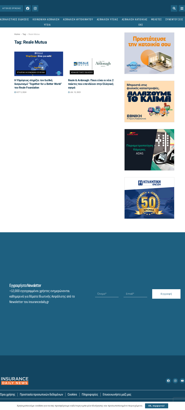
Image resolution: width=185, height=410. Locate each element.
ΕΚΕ (141, 24)
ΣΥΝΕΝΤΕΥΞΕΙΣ (174, 19)
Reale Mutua (34, 34)
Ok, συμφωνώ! (156, 406)
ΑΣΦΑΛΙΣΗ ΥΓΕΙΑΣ (107, 19)
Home (17, 34)
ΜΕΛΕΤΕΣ (156, 19)
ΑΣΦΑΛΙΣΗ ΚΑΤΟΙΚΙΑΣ (135, 19)
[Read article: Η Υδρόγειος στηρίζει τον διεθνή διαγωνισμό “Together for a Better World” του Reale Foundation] (38, 64)
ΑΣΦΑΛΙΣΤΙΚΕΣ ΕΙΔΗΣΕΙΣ (14, 19)
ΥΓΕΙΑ (47, 24)
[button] (174, 8)
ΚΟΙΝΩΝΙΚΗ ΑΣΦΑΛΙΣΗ (46, 19)
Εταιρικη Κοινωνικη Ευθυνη (31, 72)
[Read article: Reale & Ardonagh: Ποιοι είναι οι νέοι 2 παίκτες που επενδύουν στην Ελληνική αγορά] (92, 64)
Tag (24, 34)
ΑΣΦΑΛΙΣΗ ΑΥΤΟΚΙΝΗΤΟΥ (78, 19)
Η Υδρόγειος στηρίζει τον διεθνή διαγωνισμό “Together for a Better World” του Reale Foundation (38, 84)
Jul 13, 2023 (74, 92)
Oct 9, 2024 (20, 92)
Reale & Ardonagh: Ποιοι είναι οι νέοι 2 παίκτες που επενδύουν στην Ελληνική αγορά (91, 84)
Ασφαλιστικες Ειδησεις (82, 72)
